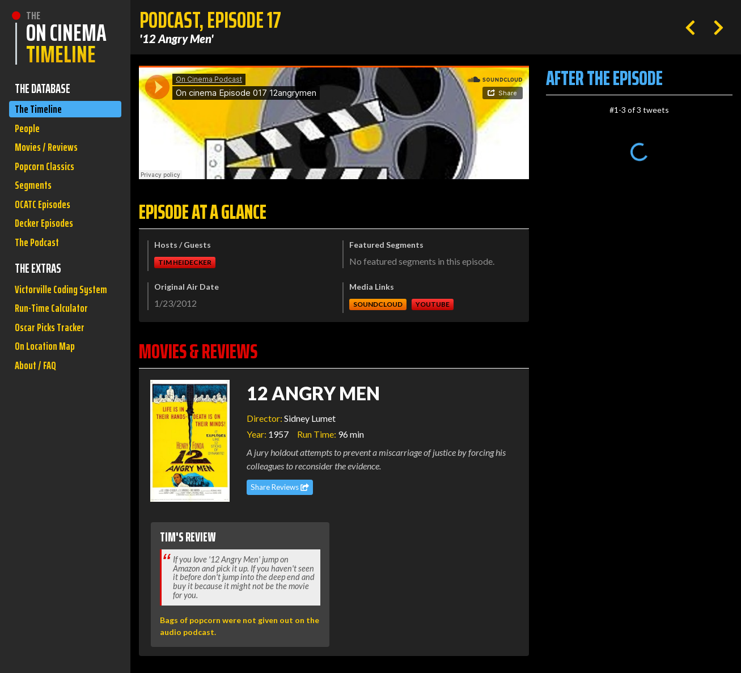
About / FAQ (37, 416)
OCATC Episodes (46, 218)
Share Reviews (280, 487)
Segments (35, 196)
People (29, 131)
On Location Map (48, 394)
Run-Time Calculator (55, 351)
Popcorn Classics (48, 175)
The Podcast (40, 261)
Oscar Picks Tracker (54, 372)
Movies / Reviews (49, 153)
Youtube (433, 304)
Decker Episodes (48, 239)
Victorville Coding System (49, 320)
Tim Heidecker (184, 262)
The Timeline (40, 110)
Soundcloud (378, 304)
